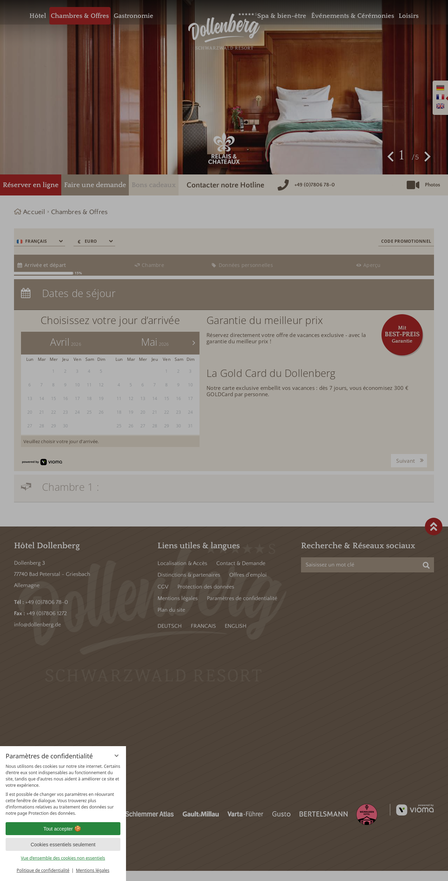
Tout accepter (63, 829)
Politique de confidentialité (42, 870)
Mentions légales (93, 870)
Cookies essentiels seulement (62, 844)
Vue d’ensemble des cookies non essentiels (63, 858)
